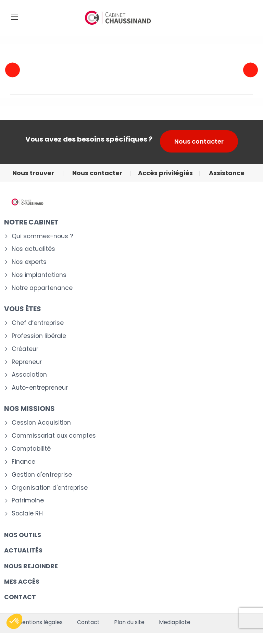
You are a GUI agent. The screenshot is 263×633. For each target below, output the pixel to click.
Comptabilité (31, 449)
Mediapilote (174, 622)
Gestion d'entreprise (42, 475)
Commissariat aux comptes (54, 436)
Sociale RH (27, 514)
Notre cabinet (31, 222)
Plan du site (129, 622)
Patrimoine (28, 500)
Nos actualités (33, 249)
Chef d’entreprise (38, 323)
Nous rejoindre (31, 566)
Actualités (23, 550)
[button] (14, 621)
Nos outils (22, 535)
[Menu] (14, 17)
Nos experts (29, 262)
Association (29, 375)
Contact (88, 622)
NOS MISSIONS (29, 408)
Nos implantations (39, 275)
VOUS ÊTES (22, 309)
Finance (23, 462)
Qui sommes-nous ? (42, 236)
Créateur (25, 349)
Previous (12, 69)
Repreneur (27, 362)
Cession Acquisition (41, 423)
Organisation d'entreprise (50, 488)
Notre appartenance (42, 288)
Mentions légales (40, 622)
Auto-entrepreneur (40, 388)
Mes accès (21, 581)
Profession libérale (39, 336)
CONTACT (20, 597)
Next (250, 69)
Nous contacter (199, 141)
